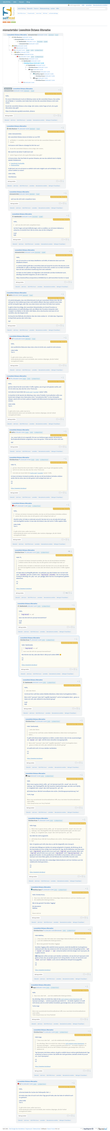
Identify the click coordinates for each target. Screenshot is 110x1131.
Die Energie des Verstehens (17, 1129)
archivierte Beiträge (53, 13)
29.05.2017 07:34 (25, 459)
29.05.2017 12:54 (29, 252)
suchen (53, 8)
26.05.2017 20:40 (17, 295)
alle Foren (13, 120)
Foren (35, 8)
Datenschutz (36, 1129)
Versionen (58, 930)
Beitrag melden (9, 115)
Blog (28, 2)
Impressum (29, 1129)
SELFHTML (7, 2)
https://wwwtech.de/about (18, 488)
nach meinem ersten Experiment (70, 999)
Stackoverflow (15, 165)
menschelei (34, 216)
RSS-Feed (45, 13)
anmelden (29, 120)
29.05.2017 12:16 (42, 721)
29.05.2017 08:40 (24, 194)
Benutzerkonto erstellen (38, 120)
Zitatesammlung (44, 8)
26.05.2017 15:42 (18, 91)
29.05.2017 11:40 (22, 506)
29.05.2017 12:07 (32, 606)
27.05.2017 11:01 (17, 378)
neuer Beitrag (22, 8)
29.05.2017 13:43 (44, 820)
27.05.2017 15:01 (20, 432)
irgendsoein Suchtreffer (17, 163)
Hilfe (57, 8)
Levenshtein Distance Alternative (23, 89)
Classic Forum (51, 1129)
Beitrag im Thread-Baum (51, 120)
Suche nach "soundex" (32, 392)
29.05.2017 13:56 (50, 930)
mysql (32, 91)
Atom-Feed (38, 13)
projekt (41, 216)
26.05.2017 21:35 (20, 339)
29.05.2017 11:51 (31, 552)
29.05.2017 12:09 (36, 640)
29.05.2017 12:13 (37, 682)
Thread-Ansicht (31, 13)
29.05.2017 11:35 (26, 216)
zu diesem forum (36, 378)
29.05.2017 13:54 (50, 1032)
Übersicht (29, 8)
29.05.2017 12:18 (35, 776)
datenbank (26, 91)
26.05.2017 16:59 (24, 129)
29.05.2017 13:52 (41, 987)
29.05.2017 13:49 (48, 890)
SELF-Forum (8, 88)
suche (28, 378)
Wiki (14, 2)
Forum (21, 2)
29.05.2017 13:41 (28, 1084)
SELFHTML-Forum (22, 13)
